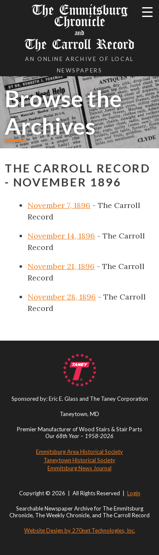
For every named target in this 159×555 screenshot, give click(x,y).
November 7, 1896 (59, 205)
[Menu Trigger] (147, 11)
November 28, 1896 (62, 297)
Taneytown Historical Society (79, 460)
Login (133, 493)
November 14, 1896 (61, 236)
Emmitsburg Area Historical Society (79, 451)
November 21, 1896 (61, 266)
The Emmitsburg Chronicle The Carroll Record (79, 27)
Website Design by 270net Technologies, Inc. (79, 530)
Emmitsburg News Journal (79, 468)
